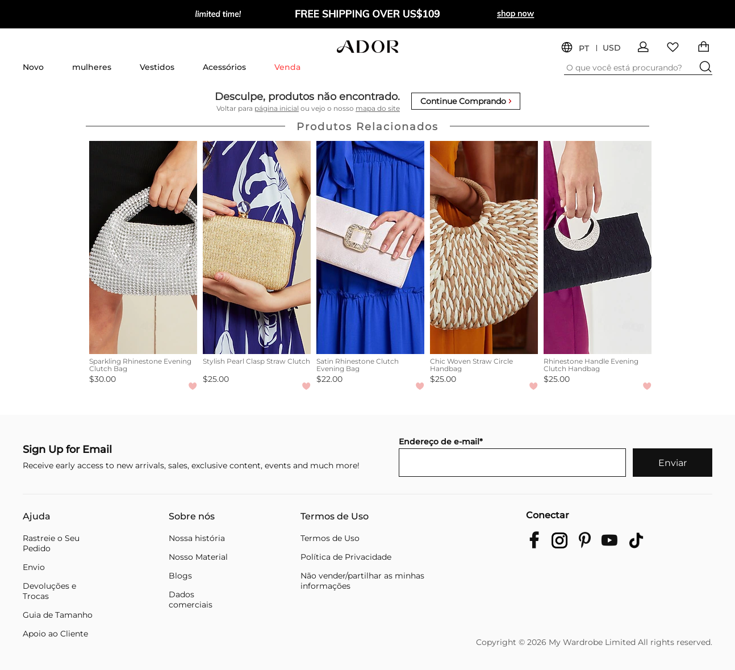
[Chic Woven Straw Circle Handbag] (484, 247)
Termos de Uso (334, 516)
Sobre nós (192, 516)
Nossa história (197, 538)
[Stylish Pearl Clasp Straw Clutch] (257, 247)
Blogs (180, 576)
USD (612, 48)
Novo (33, 67)
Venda (287, 67)
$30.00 (102, 379)
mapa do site (378, 108)
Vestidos (157, 67)
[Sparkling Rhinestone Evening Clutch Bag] (143, 247)
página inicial (276, 108)
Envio (34, 567)
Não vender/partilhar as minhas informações (362, 581)
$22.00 (329, 379)
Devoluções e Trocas (49, 591)
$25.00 (216, 379)
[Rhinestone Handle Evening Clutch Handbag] (598, 247)
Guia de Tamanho (58, 615)
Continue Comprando (465, 101)
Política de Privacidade (345, 557)
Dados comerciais (190, 599)
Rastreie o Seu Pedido (51, 543)
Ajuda (37, 516)
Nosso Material (198, 557)
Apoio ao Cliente (55, 634)
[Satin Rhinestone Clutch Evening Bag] (370, 247)
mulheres (91, 67)
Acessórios (224, 67)
